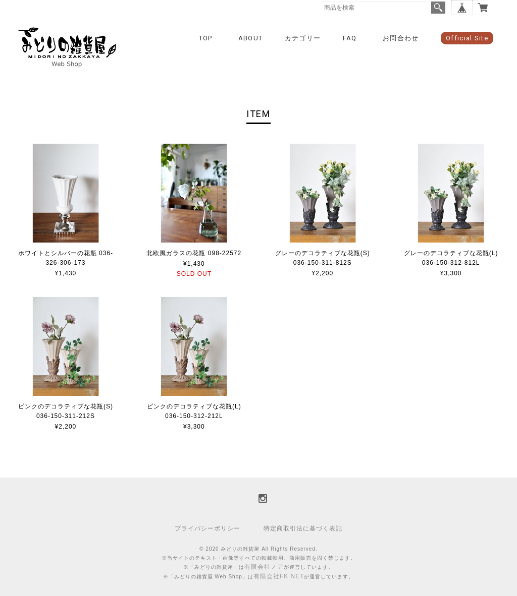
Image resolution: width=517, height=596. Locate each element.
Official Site (467, 38)
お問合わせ (401, 38)
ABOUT (250, 38)
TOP (206, 38)
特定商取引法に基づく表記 (303, 528)
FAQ (350, 38)
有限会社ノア (264, 566)
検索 (438, 8)
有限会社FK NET (278, 576)
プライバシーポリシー (207, 528)
